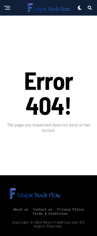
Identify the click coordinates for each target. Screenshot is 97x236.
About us (20, 209)
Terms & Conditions (50, 213)
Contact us (42, 209)
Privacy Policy (70, 209)
